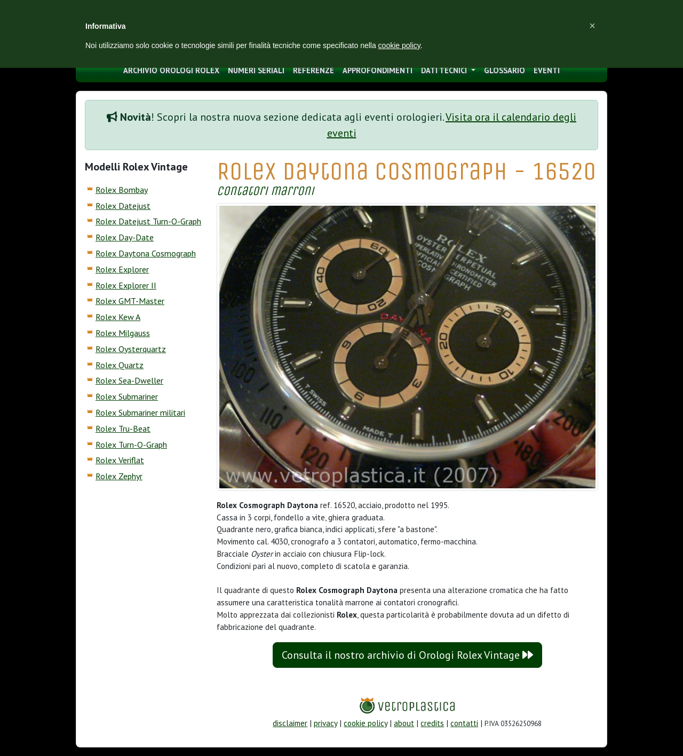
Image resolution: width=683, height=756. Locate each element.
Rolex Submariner (127, 396)
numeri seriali (256, 70)
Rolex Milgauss (123, 333)
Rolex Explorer (122, 269)
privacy (325, 723)
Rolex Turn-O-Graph (131, 444)
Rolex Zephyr (119, 476)
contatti (464, 723)
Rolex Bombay (122, 189)
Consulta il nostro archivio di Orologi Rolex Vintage (407, 655)
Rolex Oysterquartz (131, 349)
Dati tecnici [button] (445, 70)
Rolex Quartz (120, 365)
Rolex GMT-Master (130, 300)
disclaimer (290, 723)
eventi (547, 70)
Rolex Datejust (123, 205)
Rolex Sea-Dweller (129, 380)
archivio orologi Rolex (171, 70)
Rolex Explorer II (126, 285)
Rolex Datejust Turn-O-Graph (148, 221)
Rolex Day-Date (125, 237)
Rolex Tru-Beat (123, 428)
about (404, 723)
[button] (592, 25)
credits (432, 723)
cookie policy (365, 723)
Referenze (313, 70)
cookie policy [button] (399, 45)
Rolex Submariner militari (140, 412)
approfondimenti (377, 70)
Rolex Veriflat (120, 460)
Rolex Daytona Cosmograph (146, 253)
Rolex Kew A (118, 316)
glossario (504, 70)
